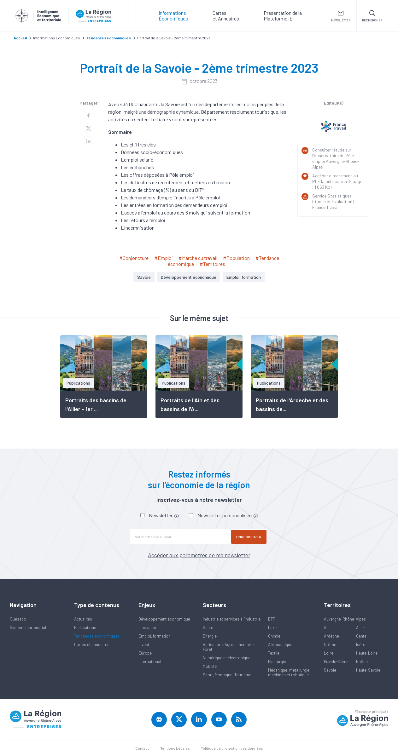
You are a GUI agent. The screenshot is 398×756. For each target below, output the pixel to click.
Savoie (144, 277)
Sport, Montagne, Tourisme (227, 674)
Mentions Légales (175, 748)
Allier (360, 627)
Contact (142, 748)
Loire (328, 653)
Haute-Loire (367, 653)
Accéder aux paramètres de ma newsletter (199, 555)
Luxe (272, 627)
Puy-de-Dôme (336, 661)
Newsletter (164, 515)
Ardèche (331, 636)
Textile (273, 653)
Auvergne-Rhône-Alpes (345, 618)
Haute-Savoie (368, 670)
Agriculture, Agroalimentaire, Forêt (229, 647)
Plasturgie (277, 661)
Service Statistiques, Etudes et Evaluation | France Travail (333, 201)
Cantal (361, 636)
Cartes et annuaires (91, 644)
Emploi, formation (243, 277)
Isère (360, 644)
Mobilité (210, 666)
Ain (327, 627)
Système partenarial (28, 627)
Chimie (274, 636)
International (149, 661)
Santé (208, 627)
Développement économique (188, 277)
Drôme (330, 644)
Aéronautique (280, 644)
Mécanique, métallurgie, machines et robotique (289, 672)
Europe (145, 653)
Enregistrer (249, 537)
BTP (271, 618)
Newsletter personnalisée (227, 515)
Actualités (83, 618)
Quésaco (18, 618)
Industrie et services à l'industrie (231, 618)
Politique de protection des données (232, 748)
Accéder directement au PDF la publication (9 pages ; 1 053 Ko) (338, 181)
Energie (210, 636)
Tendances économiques (97, 636)
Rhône (362, 661)
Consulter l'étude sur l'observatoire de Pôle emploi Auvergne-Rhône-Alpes (335, 158)
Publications (85, 627)
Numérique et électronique (226, 657)
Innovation (147, 627)
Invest (143, 644)
